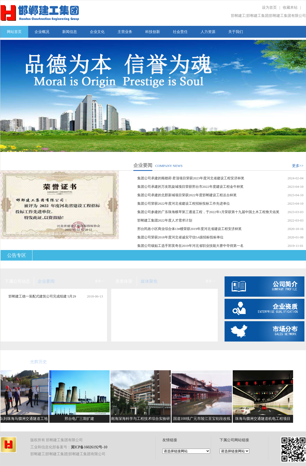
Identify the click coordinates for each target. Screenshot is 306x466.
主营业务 (125, 32)
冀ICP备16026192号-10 (89, 447)
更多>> (298, 166)
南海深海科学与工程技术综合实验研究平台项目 (141, 420)
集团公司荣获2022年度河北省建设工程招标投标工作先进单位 (183, 203)
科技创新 (152, 32)
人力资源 (208, 32)
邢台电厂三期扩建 (80, 419)
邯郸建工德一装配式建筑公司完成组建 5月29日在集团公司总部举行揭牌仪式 (42, 297)
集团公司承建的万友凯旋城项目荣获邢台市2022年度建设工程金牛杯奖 (190, 187)
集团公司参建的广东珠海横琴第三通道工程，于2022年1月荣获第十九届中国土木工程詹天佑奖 (208, 212)
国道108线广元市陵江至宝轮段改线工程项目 (203, 420)
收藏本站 (290, 7)
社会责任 (180, 32)
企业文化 (97, 32)
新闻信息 (69, 32)
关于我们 (235, 32)
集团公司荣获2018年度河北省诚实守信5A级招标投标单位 (180, 237)
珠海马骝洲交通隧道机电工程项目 (264, 419)
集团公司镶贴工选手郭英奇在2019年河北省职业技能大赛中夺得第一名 (190, 246)
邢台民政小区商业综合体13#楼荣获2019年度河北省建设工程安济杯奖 (189, 229)
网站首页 (14, 32)
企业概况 (42, 32)
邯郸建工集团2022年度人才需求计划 (164, 220)
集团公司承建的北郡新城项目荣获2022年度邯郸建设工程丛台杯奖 (187, 195)
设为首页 (269, 7)
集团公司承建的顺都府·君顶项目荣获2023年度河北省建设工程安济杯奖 (190, 178)
